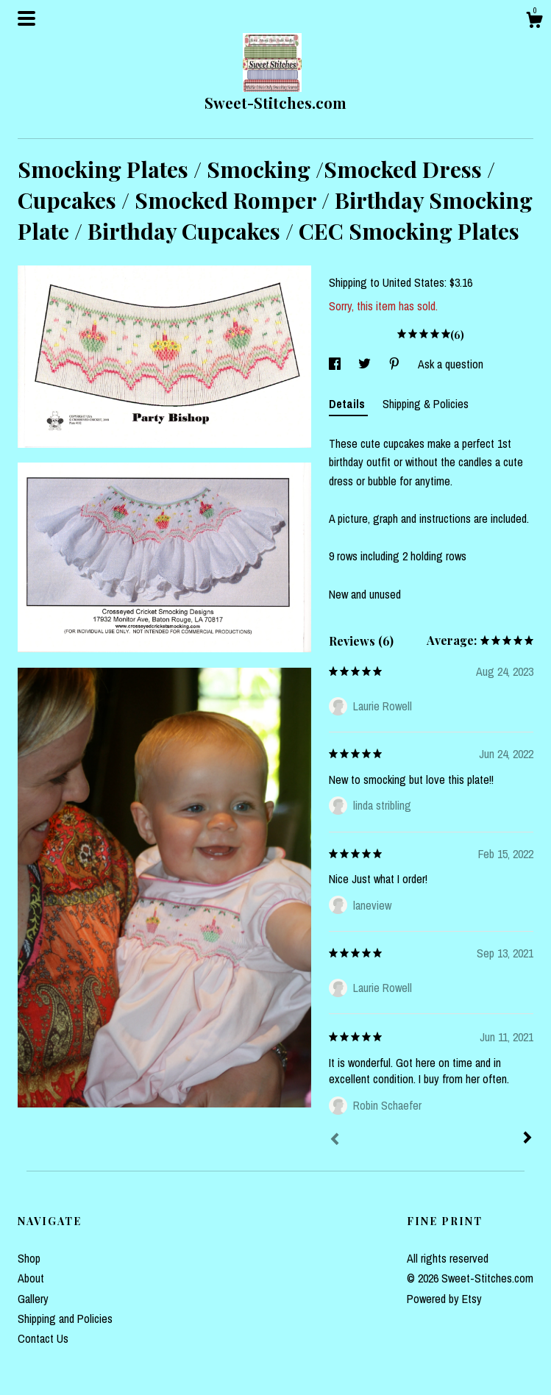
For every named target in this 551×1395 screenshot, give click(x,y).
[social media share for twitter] (366, 364)
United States (413, 282)
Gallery (33, 1299)
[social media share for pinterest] (395, 364)
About (31, 1278)
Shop (29, 1258)
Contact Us (43, 1338)
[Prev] (335, 1140)
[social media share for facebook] (336, 364)
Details (348, 404)
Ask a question (450, 364)
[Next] (527, 1139)
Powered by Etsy (444, 1299)
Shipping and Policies (65, 1318)
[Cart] (534, 22)
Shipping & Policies (426, 404)
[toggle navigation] (26, 18)
